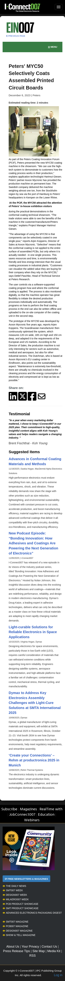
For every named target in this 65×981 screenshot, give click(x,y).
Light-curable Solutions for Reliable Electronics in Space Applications (33, 632)
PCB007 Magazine (15, 926)
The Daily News (14, 886)
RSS (32, 955)
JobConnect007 (22, 815)
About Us (12, 946)
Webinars (32, 820)
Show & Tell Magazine (19, 935)
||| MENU (52, 47)
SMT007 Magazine (15, 921)
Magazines (28, 809)
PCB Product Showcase (20, 904)
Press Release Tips (16, 951)
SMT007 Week (13, 890)
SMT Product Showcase (20, 908)
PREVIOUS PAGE (15, 36)
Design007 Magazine (18, 930)
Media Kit (53, 951)
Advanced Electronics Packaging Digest (32, 912)
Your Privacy (30, 946)
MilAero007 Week (16, 899)
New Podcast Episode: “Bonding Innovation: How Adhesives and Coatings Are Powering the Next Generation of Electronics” (33, 543)
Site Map (38, 951)
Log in (58, 975)
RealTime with (51, 809)
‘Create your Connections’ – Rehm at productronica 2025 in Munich (34, 760)
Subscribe (9, 809)
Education (46, 815)
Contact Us (49, 946)
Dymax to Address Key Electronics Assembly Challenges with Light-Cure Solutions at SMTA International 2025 (35, 703)
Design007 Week (15, 894)
